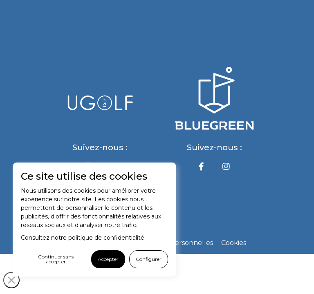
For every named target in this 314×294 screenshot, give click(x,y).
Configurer (148, 259)
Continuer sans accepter (56, 259)
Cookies (233, 243)
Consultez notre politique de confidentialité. (83, 237)
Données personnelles (176, 243)
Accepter (108, 259)
